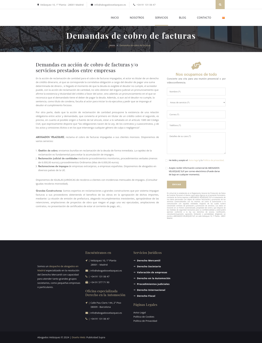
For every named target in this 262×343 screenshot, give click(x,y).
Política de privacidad (213, 160)
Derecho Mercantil (148, 260)
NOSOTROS (137, 17)
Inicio (112, 45)
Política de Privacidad (145, 320)
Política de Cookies (143, 316)
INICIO (115, 17)
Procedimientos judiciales (153, 284)
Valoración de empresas (152, 272)
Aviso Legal (139, 312)
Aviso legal (194, 160)
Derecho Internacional (151, 289)
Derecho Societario (149, 266)
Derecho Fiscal (146, 295)
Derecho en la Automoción (153, 278)
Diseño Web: (79, 337)
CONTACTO (204, 17)
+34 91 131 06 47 (146, 4)
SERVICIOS (161, 17)
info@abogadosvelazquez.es (110, 4)
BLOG (182, 17)
